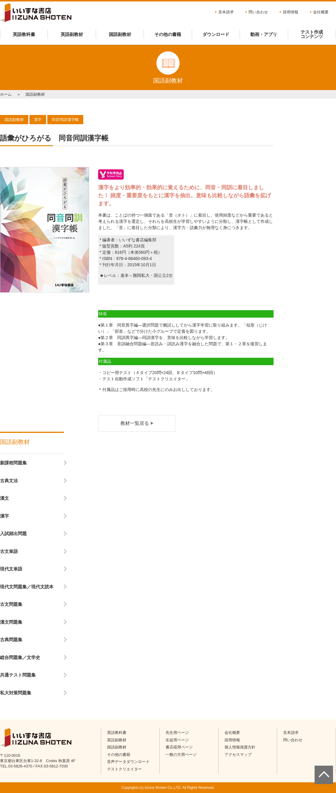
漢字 (4, 515)
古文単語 (9, 551)
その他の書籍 (167, 34)
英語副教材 (72, 34)
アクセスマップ (238, 754)
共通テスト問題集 (18, 674)
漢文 (4, 498)
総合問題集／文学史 (20, 657)
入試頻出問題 (13, 533)
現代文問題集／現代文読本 (27, 586)
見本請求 (226, 12)
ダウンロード (215, 34)
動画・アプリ (263, 34)
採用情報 (290, 12)
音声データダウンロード (128, 761)
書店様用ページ (179, 747)
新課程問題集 (13, 462)
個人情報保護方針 (239, 747)
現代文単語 (11, 568)
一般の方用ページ (181, 754)
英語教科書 (24, 34)
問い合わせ (258, 12)
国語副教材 (120, 34)
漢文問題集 (11, 622)
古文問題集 (11, 604)
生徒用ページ (177, 740)
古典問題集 (11, 639)
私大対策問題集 (15, 692)
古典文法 (9, 480)
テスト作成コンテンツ (312, 34)
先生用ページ (177, 732)
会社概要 (321, 12)
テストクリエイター (124, 769)
